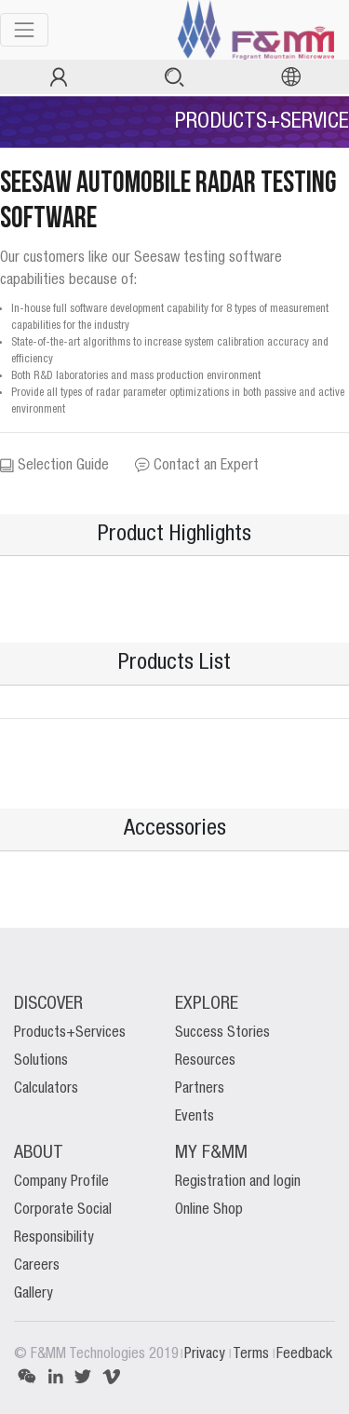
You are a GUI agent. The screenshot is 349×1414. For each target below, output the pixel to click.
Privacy (206, 1354)
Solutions (41, 1060)
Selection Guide (54, 465)
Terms (253, 1354)
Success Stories (222, 1033)
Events (194, 1116)
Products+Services (70, 1033)
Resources (205, 1060)
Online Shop (209, 1210)
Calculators (46, 1088)
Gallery (33, 1293)
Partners (199, 1088)
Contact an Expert (197, 465)
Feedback (304, 1354)
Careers (37, 1265)
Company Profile (61, 1182)
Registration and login (238, 1182)
